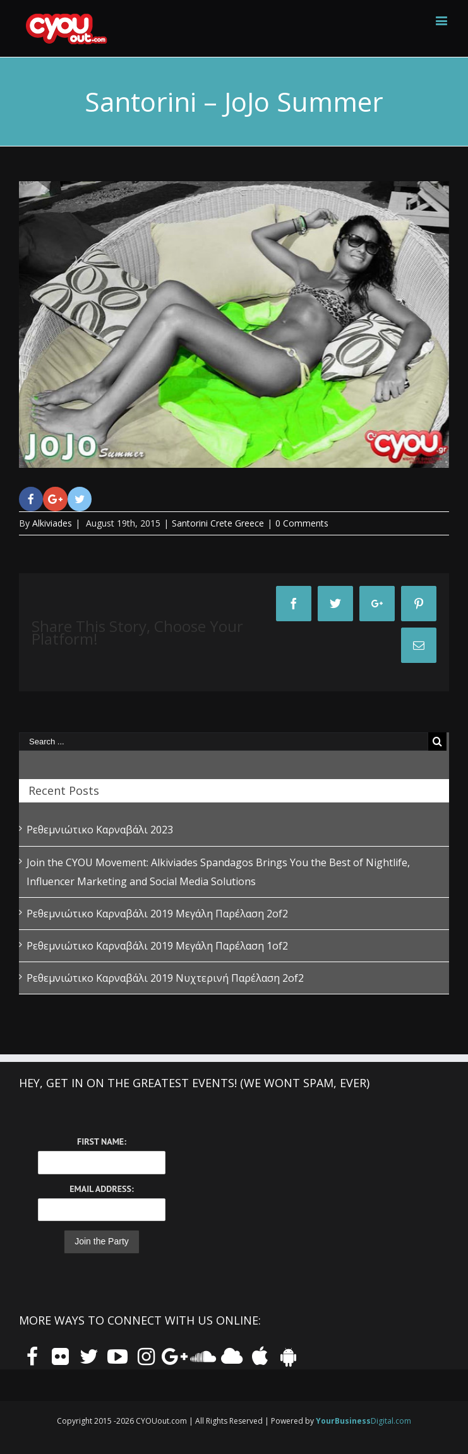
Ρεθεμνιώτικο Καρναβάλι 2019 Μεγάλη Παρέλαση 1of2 (157, 946)
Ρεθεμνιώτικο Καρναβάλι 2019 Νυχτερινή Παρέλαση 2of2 (165, 978)
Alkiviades (52, 523)
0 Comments (301, 523)
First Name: (101, 1141)
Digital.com (363, 1420)
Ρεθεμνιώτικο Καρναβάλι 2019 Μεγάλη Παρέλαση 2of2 (157, 914)
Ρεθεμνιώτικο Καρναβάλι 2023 (100, 830)
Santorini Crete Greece (218, 523)
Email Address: (101, 1189)
